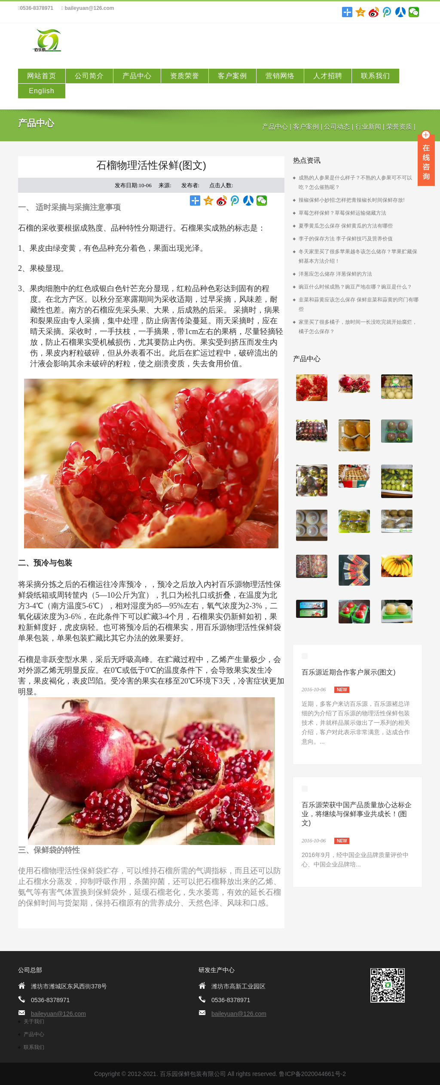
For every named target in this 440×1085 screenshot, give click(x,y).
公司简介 (89, 75)
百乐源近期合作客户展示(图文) (349, 672)
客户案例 (232, 75)
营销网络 (280, 75)
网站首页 (41, 75)
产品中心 (137, 75)
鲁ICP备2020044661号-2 (312, 1073)
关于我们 (34, 1021)
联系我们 (375, 75)
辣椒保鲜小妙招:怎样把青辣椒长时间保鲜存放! (352, 200)
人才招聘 (327, 75)
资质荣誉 (184, 75)
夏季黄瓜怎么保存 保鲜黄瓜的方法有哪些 (346, 226)
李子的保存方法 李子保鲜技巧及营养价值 (346, 239)
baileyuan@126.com (87, 8)
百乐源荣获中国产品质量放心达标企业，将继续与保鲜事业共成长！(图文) (357, 814)
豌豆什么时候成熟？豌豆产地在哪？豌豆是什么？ (355, 287)
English (41, 90)
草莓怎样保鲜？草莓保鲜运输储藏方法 (342, 213)
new (342, 689)
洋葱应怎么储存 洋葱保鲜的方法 (335, 274)
